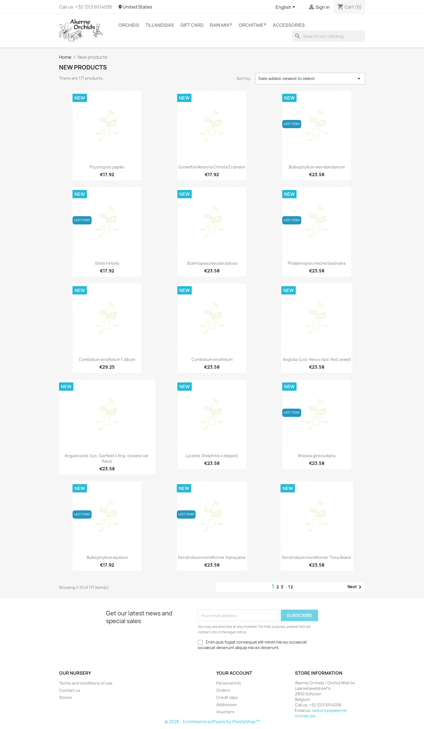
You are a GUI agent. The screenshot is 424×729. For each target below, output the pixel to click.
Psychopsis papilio (107, 167)
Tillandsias (159, 25)
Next (355, 587)
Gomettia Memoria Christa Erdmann (212, 167)
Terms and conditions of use (86, 683)
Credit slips (227, 697)
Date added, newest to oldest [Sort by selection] (310, 78)
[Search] (328, 36)
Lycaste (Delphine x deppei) (212, 455)
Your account (234, 673)
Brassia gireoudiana (316, 455)
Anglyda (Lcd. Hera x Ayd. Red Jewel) (316, 359)
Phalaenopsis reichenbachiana (317, 263)
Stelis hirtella (107, 263)
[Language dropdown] (286, 7)
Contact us (69, 690)
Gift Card (192, 25)
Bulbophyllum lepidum (107, 557)
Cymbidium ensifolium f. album (107, 359)
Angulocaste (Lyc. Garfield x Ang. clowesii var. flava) (107, 458)
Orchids (128, 25)
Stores (65, 697)
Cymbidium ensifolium (212, 359)
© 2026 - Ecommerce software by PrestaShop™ (212, 722)
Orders (223, 690)
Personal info (228, 683)
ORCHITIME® (252, 25)
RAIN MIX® (221, 25)
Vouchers (225, 711)
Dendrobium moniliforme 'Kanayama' (212, 557)
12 (291, 586)
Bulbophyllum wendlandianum (317, 167)
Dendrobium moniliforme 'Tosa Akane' (317, 557)
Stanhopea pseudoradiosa (212, 263)
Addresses (226, 704)
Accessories (289, 25)
